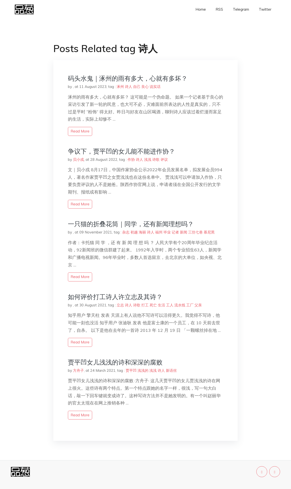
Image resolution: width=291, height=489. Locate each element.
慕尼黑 (209, 232)
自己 (136, 86)
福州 (158, 232)
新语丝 (171, 370)
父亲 (198, 305)
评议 (164, 159)
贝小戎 (78, 159)
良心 (145, 86)
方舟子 (78, 370)
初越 (134, 232)
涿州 (120, 86)
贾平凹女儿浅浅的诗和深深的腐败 (115, 362)
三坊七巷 (195, 232)
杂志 (125, 232)
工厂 (190, 305)
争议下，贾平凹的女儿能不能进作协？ (121, 151)
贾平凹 (131, 370)
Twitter (265, 9)
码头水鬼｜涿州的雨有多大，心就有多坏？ (127, 78)
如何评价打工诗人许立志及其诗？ (115, 297)
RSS (219, 9)
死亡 (153, 305)
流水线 (179, 305)
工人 (169, 305)
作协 (131, 159)
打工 (145, 305)
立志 (120, 305)
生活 (161, 305)
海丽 (142, 232)
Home (200, 9)
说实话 (155, 86)
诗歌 (156, 159)
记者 (175, 232)
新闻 (183, 232)
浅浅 (147, 159)
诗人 (128, 86)
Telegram (241, 9)
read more (80, 131)
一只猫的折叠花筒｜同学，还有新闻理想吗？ (131, 224)
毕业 (167, 232)
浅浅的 (142, 370)
